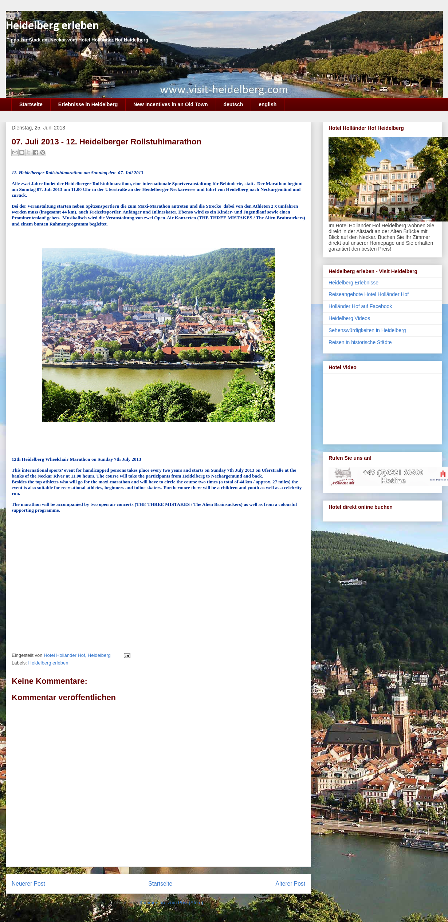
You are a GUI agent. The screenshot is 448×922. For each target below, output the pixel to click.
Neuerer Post (28, 884)
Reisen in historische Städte (360, 342)
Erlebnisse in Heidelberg (88, 104)
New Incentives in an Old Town (170, 104)
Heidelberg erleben (52, 26)
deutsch (233, 104)
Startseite (31, 104)
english (267, 104)
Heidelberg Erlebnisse (353, 283)
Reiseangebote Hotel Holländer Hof (369, 294)
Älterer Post (290, 884)
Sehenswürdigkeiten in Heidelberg (367, 330)
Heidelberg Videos (349, 318)
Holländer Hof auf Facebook (360, 306)
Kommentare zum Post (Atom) (171, 902)
